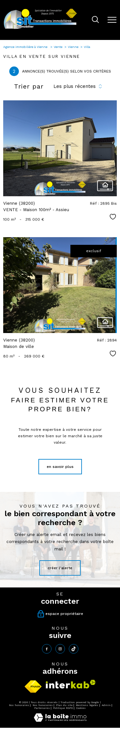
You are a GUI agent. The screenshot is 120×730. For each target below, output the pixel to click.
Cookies (81, 708)
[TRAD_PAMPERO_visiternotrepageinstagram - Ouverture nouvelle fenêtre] (60, 649)
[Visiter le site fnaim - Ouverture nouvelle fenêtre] (33, 686)
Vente (58, 47)
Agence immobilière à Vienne (25, 47)
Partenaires (42, 708)
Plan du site (64, 705)
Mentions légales (87, 705)
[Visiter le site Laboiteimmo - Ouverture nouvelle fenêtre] (60, 720)
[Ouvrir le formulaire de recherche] (95, 20)
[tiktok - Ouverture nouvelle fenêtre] (73, 649)
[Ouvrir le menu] (112, 20)
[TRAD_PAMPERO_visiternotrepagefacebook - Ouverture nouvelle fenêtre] (47, 649)
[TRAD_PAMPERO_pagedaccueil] (40, 29)
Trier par (29, 86)
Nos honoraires (19, 705)
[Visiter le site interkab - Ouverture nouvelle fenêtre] (71, 684)
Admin (106, 705)
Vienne (73, 47)
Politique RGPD (63, 708)
